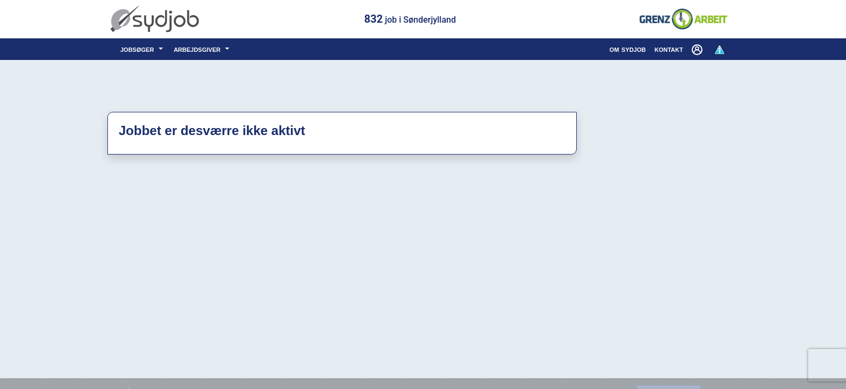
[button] (698, 49)
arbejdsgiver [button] (198, 48)
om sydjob (628, 48)
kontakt (668, 48)
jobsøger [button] (138, 48)
